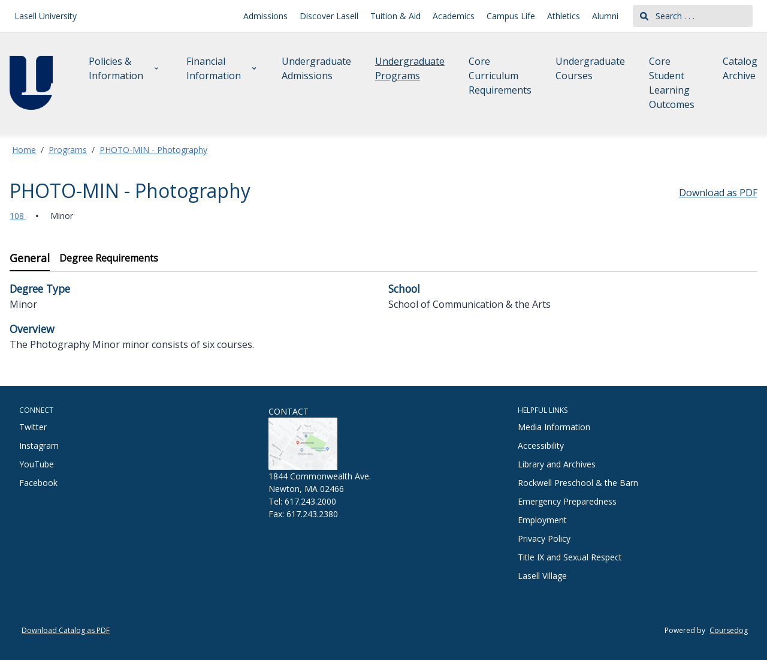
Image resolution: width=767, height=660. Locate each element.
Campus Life (511, 16)
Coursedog (728, 630)
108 (18, 215)
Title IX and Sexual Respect (570, 557)
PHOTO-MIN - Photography (153, 149)
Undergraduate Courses (590, 68)
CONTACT (288, 411)
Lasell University (45, 16)
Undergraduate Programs (410, 68)
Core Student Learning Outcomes (671, 83)
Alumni (605, 16)
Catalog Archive (740, 68)
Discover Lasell (329, 16)
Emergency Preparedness (567, 501)
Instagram (39, 445)
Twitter (33, 427)
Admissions (265, 16)
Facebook (38, 482)
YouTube (36, 464)
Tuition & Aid (395, 16)
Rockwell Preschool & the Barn (578, 482)
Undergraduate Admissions (316, 68)
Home (24, 149)
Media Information (554, 427)
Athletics (563, 16)
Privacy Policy (544, 538)
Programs (68, 149)
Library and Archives (557, 464)
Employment (542, 520)
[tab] (30, 259)
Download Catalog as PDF (66, 630)
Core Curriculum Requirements (500, 76)
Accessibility (541, 445)
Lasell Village (542, 575)
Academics (454, 16)
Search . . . (667, 16)
